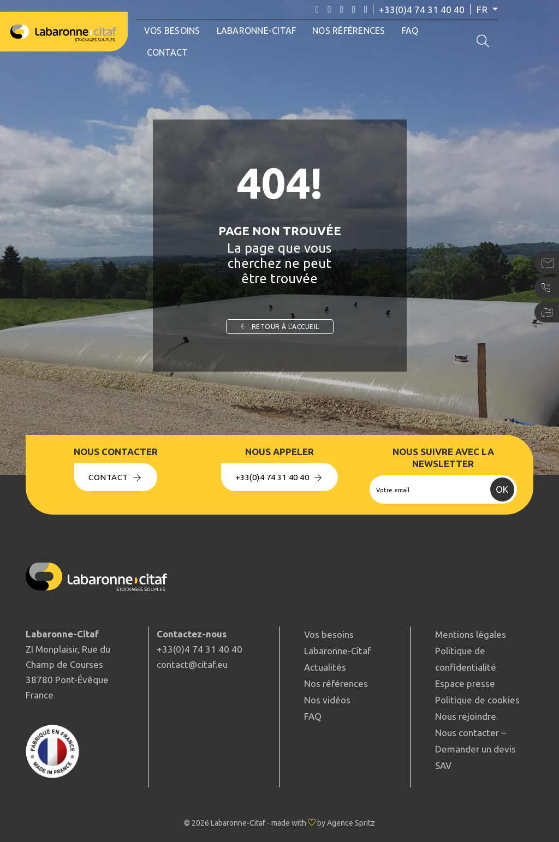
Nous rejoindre (465, 716)
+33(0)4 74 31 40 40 (428, 9)
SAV (443, 765)
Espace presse (465, 683)
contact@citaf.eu (192, 664)
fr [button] (490, 9)
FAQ (411, 30)
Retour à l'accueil (279, 326)
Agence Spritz (351, 823)
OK (502, 489)
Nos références (350, 30)
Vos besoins (174, 30)
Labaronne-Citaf (258, 30)
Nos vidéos (327, 700)
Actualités (325, 667)
